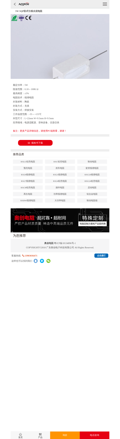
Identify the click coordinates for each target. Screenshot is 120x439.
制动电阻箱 (92, 200)
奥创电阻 (49, 243)
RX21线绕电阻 (60, 174)
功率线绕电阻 (60, 194)
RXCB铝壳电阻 (28, 187)
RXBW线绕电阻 (27, 200)
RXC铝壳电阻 (60, 161)
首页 (20, 437)
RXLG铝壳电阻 (28, 161)
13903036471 (29, 255)
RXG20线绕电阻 (92, 174)
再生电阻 (28, 194)
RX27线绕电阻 (28, 181)
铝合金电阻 (92, 194)
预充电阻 (28, 168)
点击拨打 (101, 255)
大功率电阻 (60, 200)
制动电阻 (92, 161)
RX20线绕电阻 (28, 174)
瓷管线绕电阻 (92, 168)
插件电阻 (60, 187)
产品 (40, 437)
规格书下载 (35, 143)
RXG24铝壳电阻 (92, 181)
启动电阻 (92, 187)
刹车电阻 (60, 168)
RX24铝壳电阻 (60, 181)
